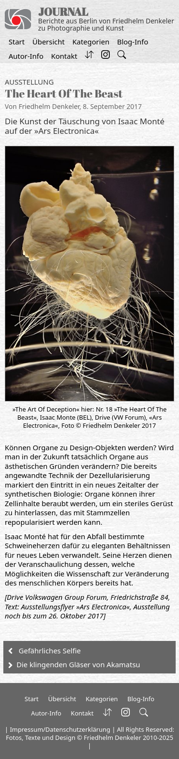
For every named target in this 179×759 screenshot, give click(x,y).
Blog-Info (132, 41)
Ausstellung (29, 82)
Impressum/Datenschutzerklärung (60, 729)
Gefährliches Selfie (50, 650)
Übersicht (48, 41)
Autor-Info (26, 56)
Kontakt (64, 56)
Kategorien (90, 41)
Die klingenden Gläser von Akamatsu (78, 664)
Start (17, 41)
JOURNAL (63, 11)
